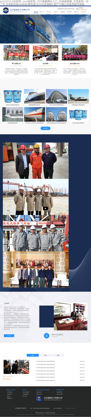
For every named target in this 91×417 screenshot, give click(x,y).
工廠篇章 (62, 11)
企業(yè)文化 (9, 394)
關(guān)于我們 (76, 12)
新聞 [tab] (33, 355)
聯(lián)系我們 (83, 12)
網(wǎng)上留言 (60, 394)
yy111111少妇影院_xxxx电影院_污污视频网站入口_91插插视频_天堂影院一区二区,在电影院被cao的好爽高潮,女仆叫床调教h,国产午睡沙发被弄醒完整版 (45, 414)
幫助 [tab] (58, 355)
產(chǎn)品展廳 (26, 392)
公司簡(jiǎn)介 (9, 392)
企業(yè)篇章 (55, 12)
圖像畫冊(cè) (9, 398)
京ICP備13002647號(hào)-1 (70, 408)
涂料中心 (41, 11)
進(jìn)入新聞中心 (7, 379)
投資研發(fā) (69, 12)
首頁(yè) (36, 11)
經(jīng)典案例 (25, 394)
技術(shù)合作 (39, 394)
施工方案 (24, 396)
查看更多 (45, 128)
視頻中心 (9, 396)
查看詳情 (9, 335)
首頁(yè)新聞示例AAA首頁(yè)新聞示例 (46, 361)
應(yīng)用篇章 (49, 12)
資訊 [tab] (45, 355)
